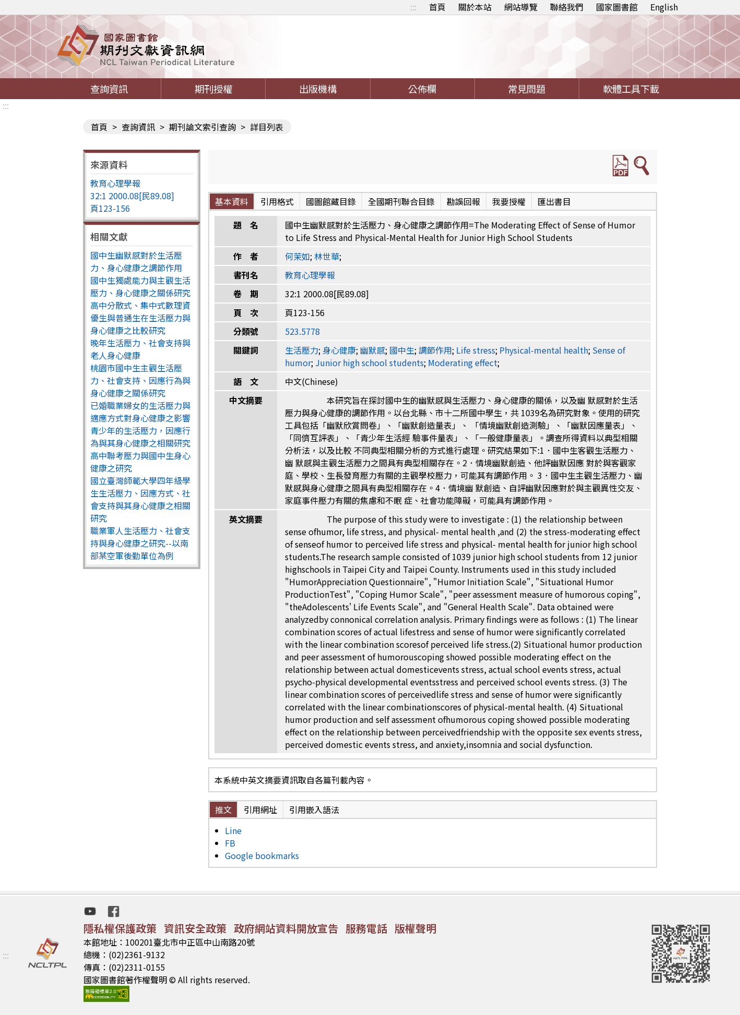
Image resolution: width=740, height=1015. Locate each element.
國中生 (401, 350)
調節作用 (435, 350)
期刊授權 (213, 88)
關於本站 (475, 7)
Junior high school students (369, 362)
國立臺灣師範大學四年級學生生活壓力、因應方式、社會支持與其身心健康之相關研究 (140, 499)
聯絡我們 (566, 7)
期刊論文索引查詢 (202, 126)
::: (413, 7)
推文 (223, 809)
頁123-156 (110, 208)
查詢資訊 (109, 88)
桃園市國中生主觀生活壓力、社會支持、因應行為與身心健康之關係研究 (140, 380)
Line (233, 830)
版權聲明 (415, 928)
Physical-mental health (543, 350)
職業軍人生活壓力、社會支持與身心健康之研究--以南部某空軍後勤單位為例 (140, 543)
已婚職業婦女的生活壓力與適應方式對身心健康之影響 (140, 411)
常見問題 (526, 88)
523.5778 (302, 331)
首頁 (437, 7)
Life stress (475, 350)
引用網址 (260, 809)
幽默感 (372, 350)
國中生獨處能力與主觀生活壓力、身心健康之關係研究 (140, 286)
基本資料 (231, 201)
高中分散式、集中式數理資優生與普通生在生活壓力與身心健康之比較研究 (140, 317)
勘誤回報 (463, 201)
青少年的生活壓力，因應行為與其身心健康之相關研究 (140, 436)
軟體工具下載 (631, 88)
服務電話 (366, 928)
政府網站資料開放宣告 (286, 928)
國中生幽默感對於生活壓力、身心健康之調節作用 (136, 261)
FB (230, 843)
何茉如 (297, 256)
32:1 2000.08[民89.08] (132, 195)
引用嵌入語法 (314, 809)
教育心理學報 (115, 183)
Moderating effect (462, 362)
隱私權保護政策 (120, 928)
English (664, 7)
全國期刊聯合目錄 (401, 201)
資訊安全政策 (195, 928)
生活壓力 (301, 350)
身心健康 (339, 350)
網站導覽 (521, 7)
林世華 (326, 256)
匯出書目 (554, 201)
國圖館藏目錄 (331, 201)
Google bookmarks (262, 855)
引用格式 (277, 201)
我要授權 (509, 201)
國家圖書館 (617, 7)
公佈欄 (422, 88)
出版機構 (318, 88)
